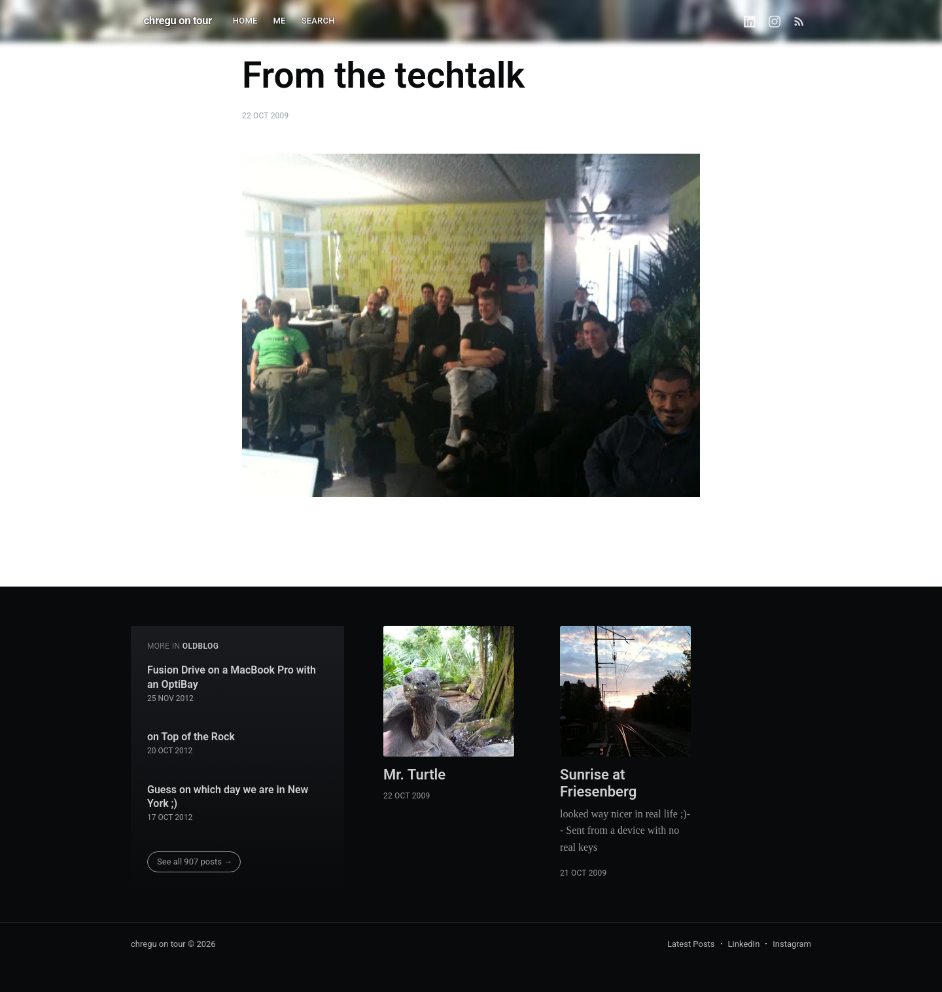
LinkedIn (744, 944)
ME (279, 21)
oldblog (201, 646)
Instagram (792, 944)
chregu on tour (178, 20)
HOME (245, 21)
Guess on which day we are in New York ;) (227, 796)
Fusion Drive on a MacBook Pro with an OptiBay (231, 677)
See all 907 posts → (194, 861)
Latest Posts (691, 944)
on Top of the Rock (191, 736)
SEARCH (318, 21)
